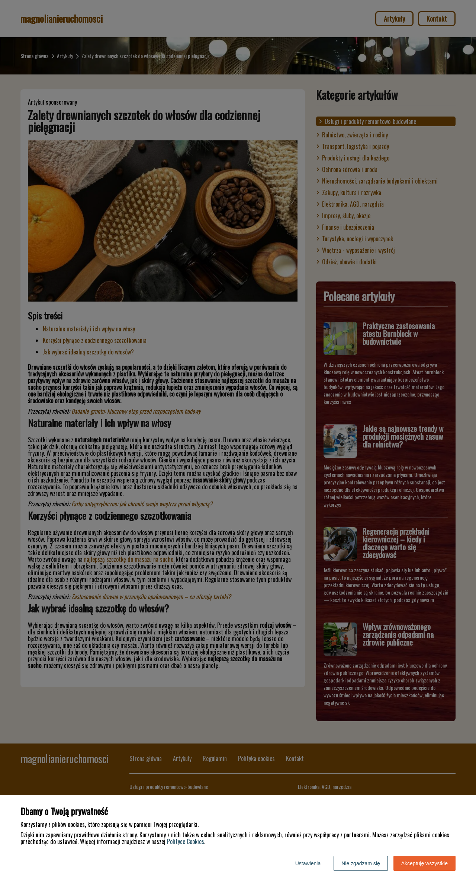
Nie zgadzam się (360, 863)
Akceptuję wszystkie (424, 863)
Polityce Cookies (185, 841)
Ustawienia (308, 863)
